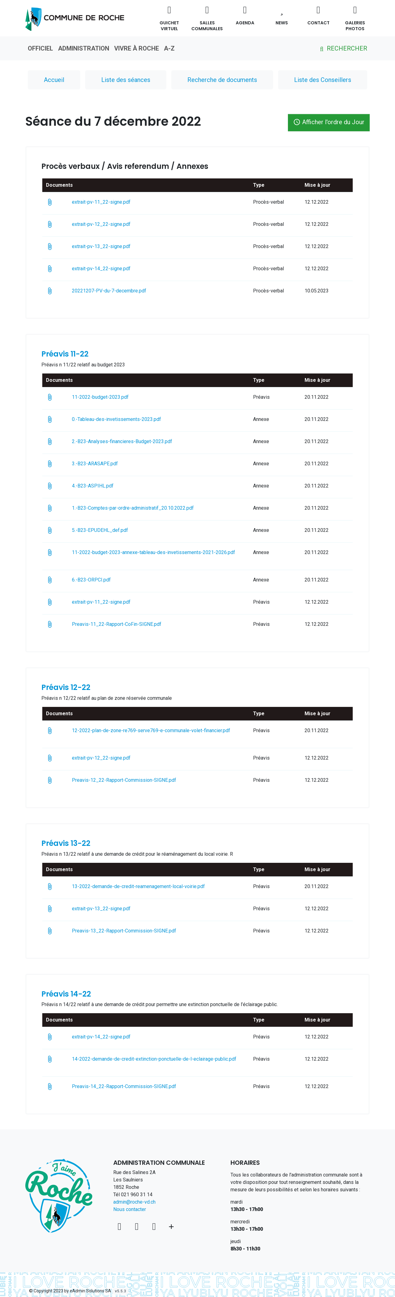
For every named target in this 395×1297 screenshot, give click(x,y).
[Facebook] (138, 1226)
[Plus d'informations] (171, 1226)
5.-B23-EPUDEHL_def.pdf (111, 530)
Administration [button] (83, 48)
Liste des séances (125, 80)
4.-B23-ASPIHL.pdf (102, 486)
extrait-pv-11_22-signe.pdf (110, 202)
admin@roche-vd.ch (134, 1202)
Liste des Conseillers (322, 80)
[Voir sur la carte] (120, 1226)
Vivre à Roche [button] (136, 48)
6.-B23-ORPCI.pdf (102, 580)
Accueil (54, 80)
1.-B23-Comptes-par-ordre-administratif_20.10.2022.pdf (143, 508)
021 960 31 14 (136, 1194)
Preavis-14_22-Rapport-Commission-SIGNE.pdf (133, 1086)
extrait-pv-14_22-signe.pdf (112, 268)
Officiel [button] (40, 48)
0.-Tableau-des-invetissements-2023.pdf (127, 419)
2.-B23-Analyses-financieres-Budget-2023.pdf (131, 441)
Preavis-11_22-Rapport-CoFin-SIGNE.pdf (126, 624)
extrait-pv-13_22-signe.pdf (112, 246)
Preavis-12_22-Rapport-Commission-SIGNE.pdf (133, 780)
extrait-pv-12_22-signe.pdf (112, 224)
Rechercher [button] (342, 48)
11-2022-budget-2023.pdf (111, 397)
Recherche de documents (222, 80)
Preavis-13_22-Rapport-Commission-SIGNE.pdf (133, 931)
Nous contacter (129, 1209)
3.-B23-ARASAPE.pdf (104, 464)
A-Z (169, 48)
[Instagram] (155, 1226)
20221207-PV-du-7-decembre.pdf (118, 291)
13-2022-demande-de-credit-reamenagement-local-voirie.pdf (149, 886)
